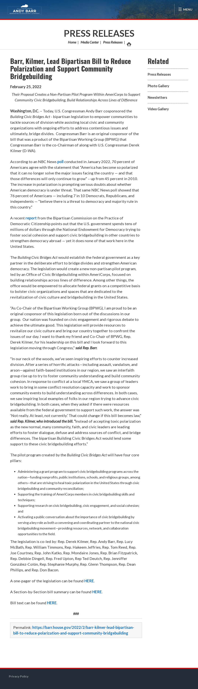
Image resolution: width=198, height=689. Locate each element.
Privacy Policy (19, 676)
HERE (89, 581)
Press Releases (99, 33)
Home (72, 42)
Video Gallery (158, 109)
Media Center (90, 42)
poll (60, 161)
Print (129, 43)
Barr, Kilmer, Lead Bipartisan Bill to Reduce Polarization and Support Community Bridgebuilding (70, 68)
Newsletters (157, 97)
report (31, 218)
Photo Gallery (158, 86)
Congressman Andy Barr (24, 9)
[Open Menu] (185, 9)
